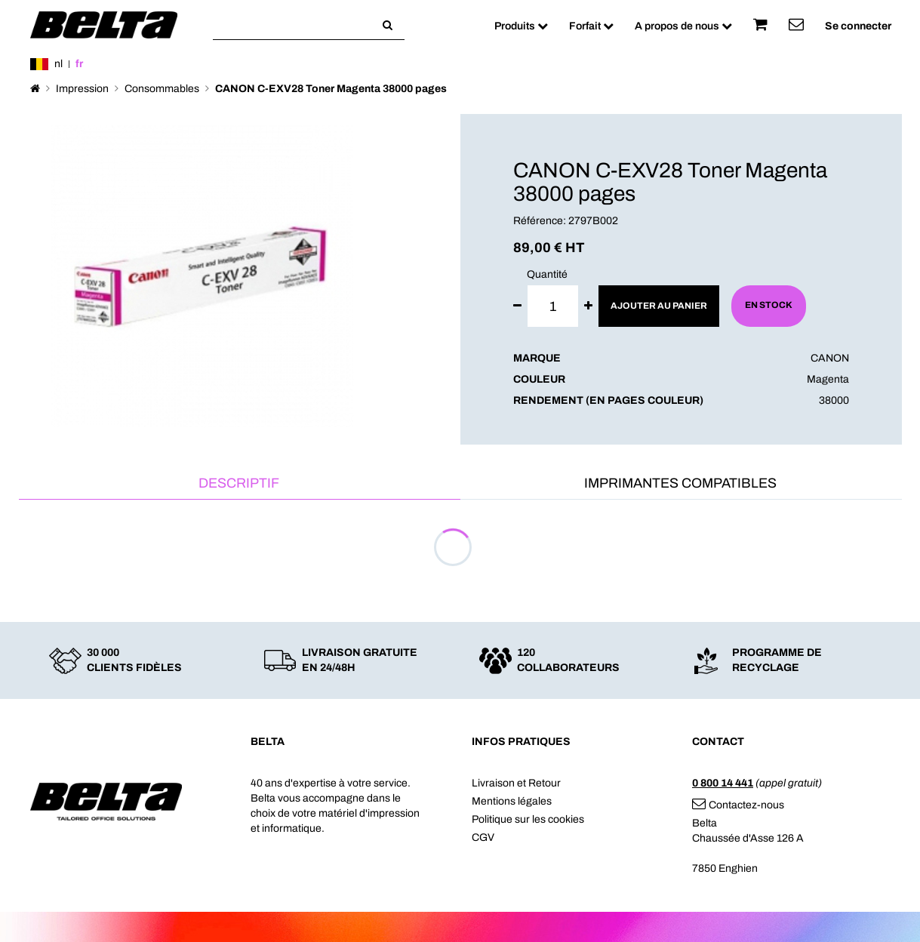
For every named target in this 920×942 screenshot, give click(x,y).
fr (79, 63)
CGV (483, 837)
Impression (82, 88)
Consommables (162, 88)
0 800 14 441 (722, 783)
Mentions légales (512, 801)
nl (58, 63)
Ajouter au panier (659, 305)
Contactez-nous (738, 805)
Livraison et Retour (516, 783)
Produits (521, 26)
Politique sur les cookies (528, 819)
